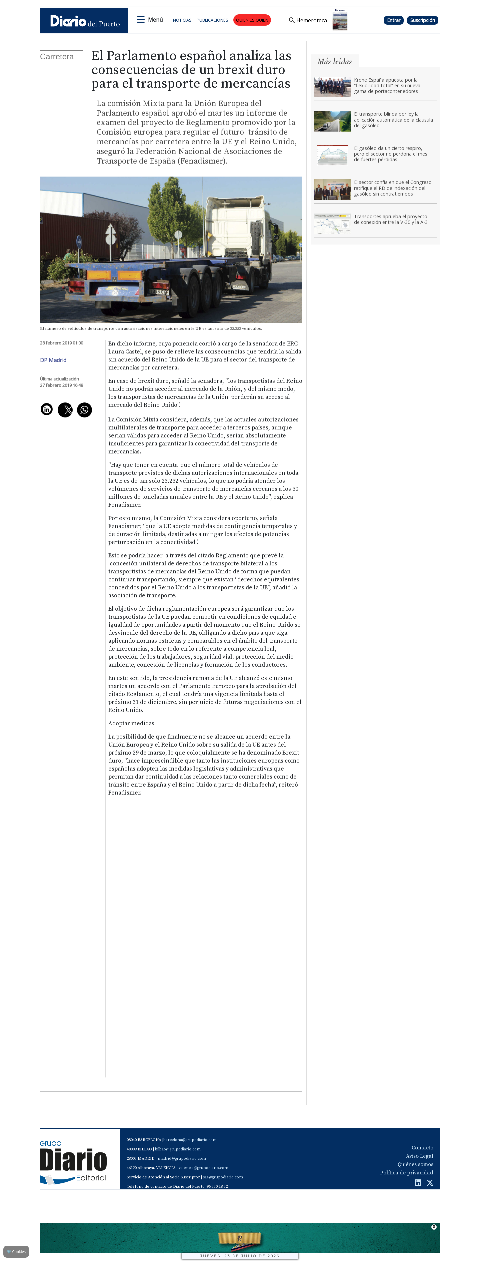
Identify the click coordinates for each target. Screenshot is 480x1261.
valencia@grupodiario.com (203, 1167)
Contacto (422, 1147)
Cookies (16, 1251)
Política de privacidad (406, 1172)
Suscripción (422, 20)
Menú (155, 19)
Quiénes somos (415, 1164)
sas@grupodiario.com (223, 1177)
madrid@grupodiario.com (182, 1158)
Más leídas (334, 61)
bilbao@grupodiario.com (178, 1149)
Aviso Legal (419, 1156)
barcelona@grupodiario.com (190, 1139)
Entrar (393, 20)
